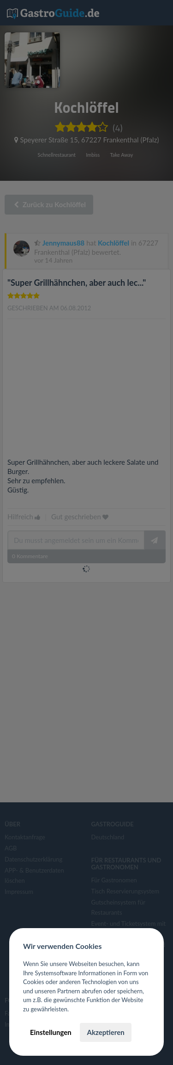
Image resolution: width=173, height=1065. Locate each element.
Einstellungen (51, 1032)
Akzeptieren (105, 1032)
